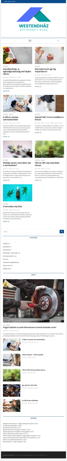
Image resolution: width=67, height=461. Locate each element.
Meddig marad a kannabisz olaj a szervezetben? (17, 164)
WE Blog (5, 77)
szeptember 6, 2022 (33, 387)
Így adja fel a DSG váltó (29, 385)
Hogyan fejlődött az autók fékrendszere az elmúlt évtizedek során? (29, 327)
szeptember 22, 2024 (15, 77)
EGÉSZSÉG (5, 66)
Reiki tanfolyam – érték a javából (32, 355)
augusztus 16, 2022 (15, 210)
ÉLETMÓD (6, 250)
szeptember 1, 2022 (33, 403)
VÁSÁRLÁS (6, 268)
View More (5, 91)
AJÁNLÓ (11, 114)
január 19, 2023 (45, 168)
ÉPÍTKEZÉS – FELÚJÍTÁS (10, 253)
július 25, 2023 (32, 357)
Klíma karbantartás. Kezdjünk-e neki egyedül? (16, 431)
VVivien (5, 168)
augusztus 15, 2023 (15, 123)
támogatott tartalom (58, 123)
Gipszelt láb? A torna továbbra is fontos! (49, 118)
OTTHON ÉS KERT (8, 256)
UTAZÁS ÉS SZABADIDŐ (10, 262)
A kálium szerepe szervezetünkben (10, 118)
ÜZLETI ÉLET (7, 265)
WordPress (30, 455)
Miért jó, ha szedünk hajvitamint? (12, 439)
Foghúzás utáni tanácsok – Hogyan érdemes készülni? (18, 423)
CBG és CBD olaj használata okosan (47, 164)
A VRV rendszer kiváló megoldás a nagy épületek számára (19, 435)
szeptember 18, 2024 (14, 330)
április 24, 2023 (45, 123)
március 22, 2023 (14, 168)
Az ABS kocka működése (30, 400)
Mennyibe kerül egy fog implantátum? (45, 70)
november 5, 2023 (46, 75)
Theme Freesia (23, 455)
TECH (4, 259)
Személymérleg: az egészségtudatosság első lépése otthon (17, 71)
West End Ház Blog (8, 455)
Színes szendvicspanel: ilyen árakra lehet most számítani (19, 437)
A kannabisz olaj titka (12, 206)
